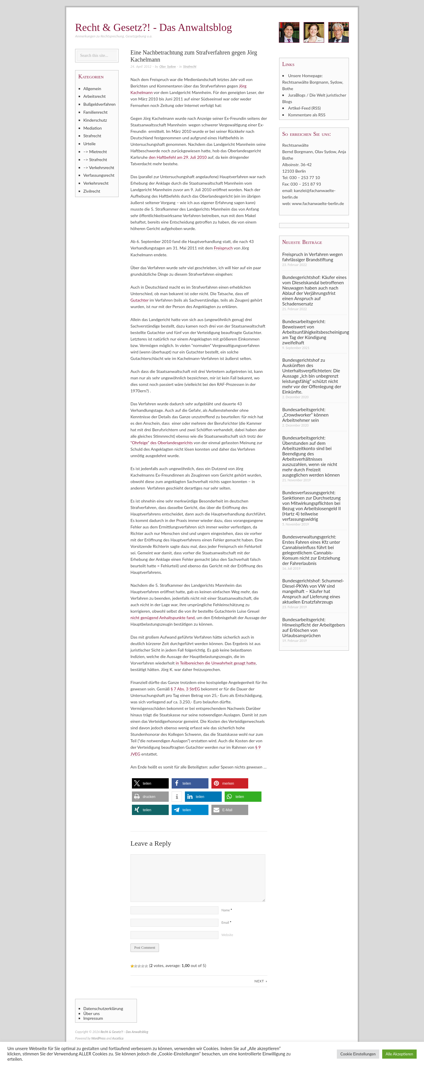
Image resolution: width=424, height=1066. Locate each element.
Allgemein (92, 88)
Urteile (89, 143)
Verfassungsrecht (98, 175)
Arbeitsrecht (94, 96)
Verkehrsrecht (96, 183)
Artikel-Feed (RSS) (304, 107)
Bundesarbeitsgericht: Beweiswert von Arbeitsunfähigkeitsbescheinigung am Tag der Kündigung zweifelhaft (314, 331)
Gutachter (139, 299)
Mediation (92, 127)
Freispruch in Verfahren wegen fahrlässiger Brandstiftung (312, 256)
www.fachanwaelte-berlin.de (318, 203)
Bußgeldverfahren (99, 104)
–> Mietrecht (95, 151)
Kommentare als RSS (306, 114)
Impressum (93, 1017)
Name (226, 909)
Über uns (91, 1013)
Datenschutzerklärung (103, 1008)
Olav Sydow (167, 66)
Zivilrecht (91, 191)
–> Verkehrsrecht (98, 167)
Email (226, 922)
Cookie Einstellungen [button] (358, 1054)
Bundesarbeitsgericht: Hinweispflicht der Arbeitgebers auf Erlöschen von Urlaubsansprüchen (313, 626)
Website (227, 934)
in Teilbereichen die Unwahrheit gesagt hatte (215, 662)
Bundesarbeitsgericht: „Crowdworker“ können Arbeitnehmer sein (305, 414)
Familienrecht (95, 112)
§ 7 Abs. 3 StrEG (185, 688)
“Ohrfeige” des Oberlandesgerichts (161, 442)
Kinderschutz (95, 120)
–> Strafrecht (95, 159)
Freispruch (223, 247)
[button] (150, 783)
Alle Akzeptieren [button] (399, 1054)
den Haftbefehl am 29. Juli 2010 (177, 157)
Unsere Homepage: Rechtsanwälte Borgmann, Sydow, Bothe (312, 82)
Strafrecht (189, 66)
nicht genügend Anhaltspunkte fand (162, 617)
